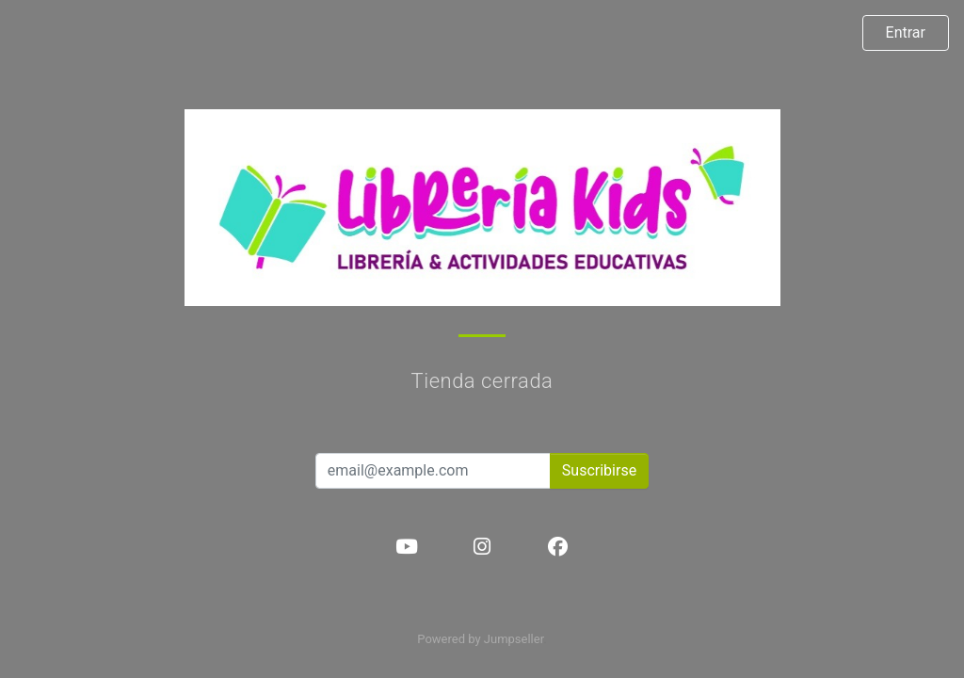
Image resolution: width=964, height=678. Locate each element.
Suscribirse (599, 470)
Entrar (905, 32)
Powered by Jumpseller (480, 639)
